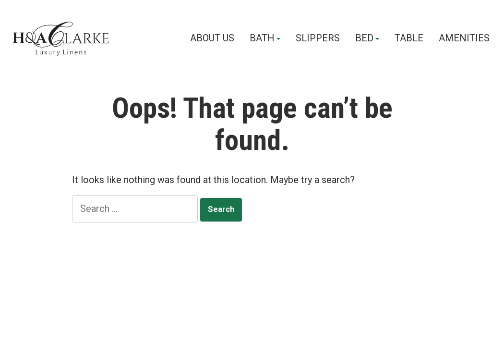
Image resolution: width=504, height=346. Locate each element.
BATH (262, 38)
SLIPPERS (318, 38)
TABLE (409, 38)
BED (364, 38)
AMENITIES (464, 38)
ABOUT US (212, 38)
